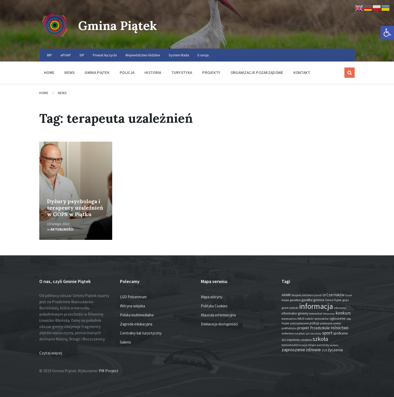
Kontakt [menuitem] (301, 72)
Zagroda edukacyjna (136, 324)
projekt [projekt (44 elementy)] (303, 327)
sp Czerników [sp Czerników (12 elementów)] (313, 333)
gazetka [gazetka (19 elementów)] (295, 300)
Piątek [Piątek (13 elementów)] (285, 323)
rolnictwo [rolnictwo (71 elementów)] (339, 328)
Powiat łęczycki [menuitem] (105, 55)
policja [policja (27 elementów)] (314, 323)
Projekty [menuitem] (211, 72)
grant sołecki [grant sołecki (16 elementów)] (290, 308)
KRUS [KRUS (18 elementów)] (300, 318)
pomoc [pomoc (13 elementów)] (337, 323)
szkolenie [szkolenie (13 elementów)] (306, 340)
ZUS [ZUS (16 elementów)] (324, 350)
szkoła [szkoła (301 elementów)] (320, 338)
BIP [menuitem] (49, 55)
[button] (387, 32)
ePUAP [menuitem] (65, 55)
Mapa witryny (211, 296)
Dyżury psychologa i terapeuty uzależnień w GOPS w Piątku (75, 207)
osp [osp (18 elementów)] (348, 318)
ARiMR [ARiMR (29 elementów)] (286, 295)
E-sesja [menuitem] (203, 55)
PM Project (108, 370)
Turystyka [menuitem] (181, 72)
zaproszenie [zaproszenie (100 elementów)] (293, 350)
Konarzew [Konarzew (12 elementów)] (329, 313)
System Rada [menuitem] (179, 55)
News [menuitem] (69, 72)
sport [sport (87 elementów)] (327, 333)
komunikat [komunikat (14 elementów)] (315, 313)
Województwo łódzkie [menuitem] (142, 55)
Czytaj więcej (50, 352)
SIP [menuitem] (81, 55)
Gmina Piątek (118, 25)
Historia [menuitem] (153, 72)
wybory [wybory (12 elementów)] (334, 345)
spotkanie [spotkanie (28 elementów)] (340, 333)
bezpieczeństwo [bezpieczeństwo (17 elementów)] (302, 295)
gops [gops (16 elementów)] (345, 300)
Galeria (125, 342)
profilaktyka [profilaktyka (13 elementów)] (289, 328)
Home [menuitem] (49, 72)
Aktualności (61, 229)
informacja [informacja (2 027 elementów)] (316, 306)
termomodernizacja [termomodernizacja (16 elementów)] (294, 345)
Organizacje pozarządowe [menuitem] (257, 72)
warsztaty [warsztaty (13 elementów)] (323, 345)
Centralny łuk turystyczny (141, 333)
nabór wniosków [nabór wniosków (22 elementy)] (317, 318)
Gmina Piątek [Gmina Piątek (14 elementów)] (333, 300)
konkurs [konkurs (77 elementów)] (343, 313)
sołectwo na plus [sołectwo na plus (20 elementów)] (293, 333)
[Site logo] (54, 38)
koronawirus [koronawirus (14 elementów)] (289, 318)
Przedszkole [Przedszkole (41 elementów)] (320, 327)
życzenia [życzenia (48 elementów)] (335, 349)
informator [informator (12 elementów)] (340, 308)
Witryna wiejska (132, 305)
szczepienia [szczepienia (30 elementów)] (291, 339)
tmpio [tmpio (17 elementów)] (312, 345)
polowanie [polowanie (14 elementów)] (326, 323)
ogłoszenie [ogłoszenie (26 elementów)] (337, 318)
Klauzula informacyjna (218, 314)
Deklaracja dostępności (219, 324)
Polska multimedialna (137, 314)
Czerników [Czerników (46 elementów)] (335, 294)
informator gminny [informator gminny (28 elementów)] (295, 313)
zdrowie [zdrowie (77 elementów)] (313, 350)
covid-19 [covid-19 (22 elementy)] (319, 295)
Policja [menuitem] (127, 72)
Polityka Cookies (214, 305)
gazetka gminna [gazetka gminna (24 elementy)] (312, 300)
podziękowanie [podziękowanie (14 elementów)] (299, 323)
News (62, 93)
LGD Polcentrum (133, 296)
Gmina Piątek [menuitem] (97, 72)
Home (43, 93)
